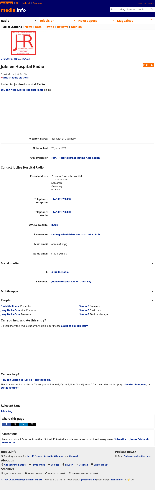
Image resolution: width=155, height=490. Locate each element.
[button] (6, 424)
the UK (30, 455)
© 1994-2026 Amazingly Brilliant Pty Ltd (22, 479)
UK (17, 3)
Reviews (62, 27)
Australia (37, 3)
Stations (16, 27)
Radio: (6, 27)
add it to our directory (74, 326)
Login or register (146, 3)
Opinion (76, 27)
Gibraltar (59, 455)
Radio (17, 59)
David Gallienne (10, 306)
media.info (6, 59)
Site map (83, 464)
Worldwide (7, 3)
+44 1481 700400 (61, 199)
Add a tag (6, 411)
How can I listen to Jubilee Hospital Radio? (26, 379)
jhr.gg (54, 225)
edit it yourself (9, 387)
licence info (116, 479)
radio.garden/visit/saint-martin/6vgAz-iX (75, 234)
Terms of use (38, 464)
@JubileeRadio (60, 272)
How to (49, 27)
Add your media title (15, 464)
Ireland (26, 3)
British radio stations (15, 77)
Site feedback (101, 464)
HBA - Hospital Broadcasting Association (75, 157)
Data (38, 27)
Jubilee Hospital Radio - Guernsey (71, 281)
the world (74, 455)
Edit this (148, 65)
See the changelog (135, 384)
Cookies (55, 464)
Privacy (69, 464)
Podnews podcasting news (137, 455)
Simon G (84, 306)
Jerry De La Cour (10, 310)
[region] (77, 115)
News (28, 27)
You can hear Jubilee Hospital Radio (22, 89)
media (13, 10)
